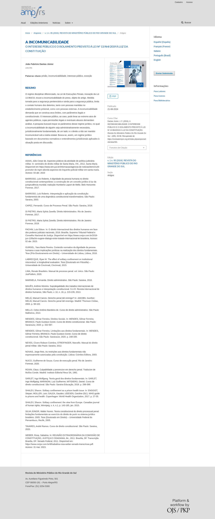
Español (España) (162, 42)
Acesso (189, 2)
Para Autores (159, 96)
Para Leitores (159, 91)
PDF (114, 96)
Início (27, 33)
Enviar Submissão (164, 73)
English (157, 60)
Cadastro (179, 2)
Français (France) (162, 46)
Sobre (68, 23)
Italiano (157, 51)
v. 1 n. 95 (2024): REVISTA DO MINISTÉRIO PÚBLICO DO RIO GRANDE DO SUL (80, 33)
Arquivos (37, 33)
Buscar (187, 22)
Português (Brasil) (162, 55)
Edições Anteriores (39, 23)
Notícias (56, 23)
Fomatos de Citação (118, 147)
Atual (23, 23)
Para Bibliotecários (162, 100)
